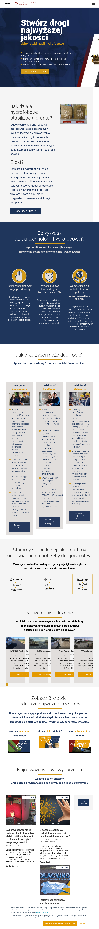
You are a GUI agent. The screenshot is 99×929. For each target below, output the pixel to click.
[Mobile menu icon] (93, 3)
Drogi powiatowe (17, 646)
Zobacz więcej (22, 666)
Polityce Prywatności (43, 912)
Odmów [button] (82, 923)
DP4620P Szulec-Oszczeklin (22, 643)
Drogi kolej (85, 646)
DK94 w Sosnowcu (45, 643)
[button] (7, 676)
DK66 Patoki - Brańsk (68, 643)
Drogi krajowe (40, 646)
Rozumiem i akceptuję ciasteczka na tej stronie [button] (60, 923)
